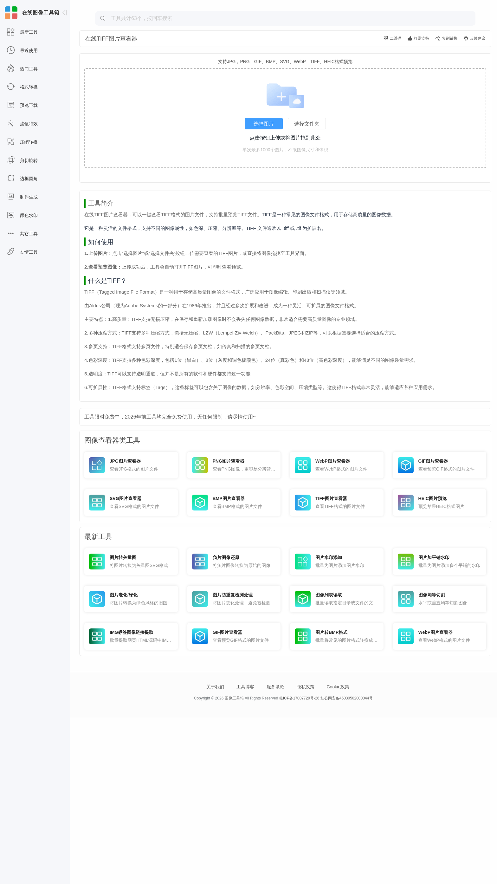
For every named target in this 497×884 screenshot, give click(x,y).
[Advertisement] (285, 49)
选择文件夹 (307, 166)
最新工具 (22, 32)
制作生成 (22, 197)
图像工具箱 (234, 864)
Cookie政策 (337, 853)
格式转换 (22, 87)
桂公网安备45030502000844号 (346, 864)
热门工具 (22, 69)
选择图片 (264, 166)
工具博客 (245, 853)
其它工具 (22, 233)
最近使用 (22, 50)
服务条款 (275, 853)
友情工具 (22, 252)
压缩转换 (22, 142)
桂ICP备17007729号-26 (299, 864)
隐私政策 (305, 853)
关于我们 (215, 853)
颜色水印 (22, 215)
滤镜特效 (22, 123)
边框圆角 (22, 178)
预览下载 (22, 105)
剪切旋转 (22, 160)
